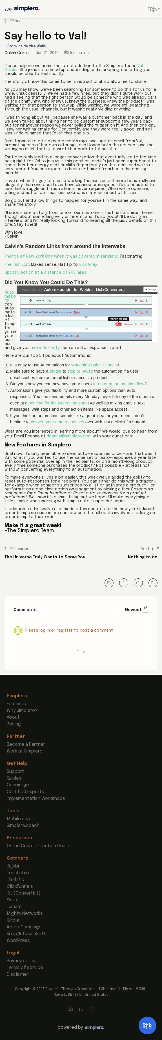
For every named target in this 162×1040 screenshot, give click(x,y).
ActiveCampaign (24, 927)
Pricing (14, 724)
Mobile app (18, 818)
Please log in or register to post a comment (69, 630)
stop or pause (80, 371)
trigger (56, 371)
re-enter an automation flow (119, 383)
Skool (12, 900)
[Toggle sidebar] (7, 9)
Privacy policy (21, 961)
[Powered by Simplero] (81, 1027)
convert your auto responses (57, 421)
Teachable (18, 873)
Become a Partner (26, 744)
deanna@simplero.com (69, 436)
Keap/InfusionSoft (26, 933)
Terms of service (25, 967)
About (13, 717)
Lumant (14, 906)
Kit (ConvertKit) (24, 893)
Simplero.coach (23, 825)
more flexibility (45, 348)
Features (16, 704)
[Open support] (147, 1025)
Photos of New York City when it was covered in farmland (61, 256)
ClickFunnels (20, 886)
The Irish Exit (17, 265)
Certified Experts (25, 791)
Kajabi (13, 866)
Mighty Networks (25, 913)
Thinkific (15, 879)
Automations (10, 296)
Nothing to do (142, 557)
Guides (14, 778)
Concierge (18, 785)
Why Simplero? (22, 710)
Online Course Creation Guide (38, 846)
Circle (13, 920)
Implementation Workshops (36, 798)
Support (15, 771)
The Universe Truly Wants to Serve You (45, 557)
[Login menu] (154, 9)
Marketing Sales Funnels (94, 364)
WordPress (18, 940)
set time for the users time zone (58, 402)
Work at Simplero (25, 751)
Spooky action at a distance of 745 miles (45, 273)
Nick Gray (88, 265)
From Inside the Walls (26, 46)
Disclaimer (17, 974)
